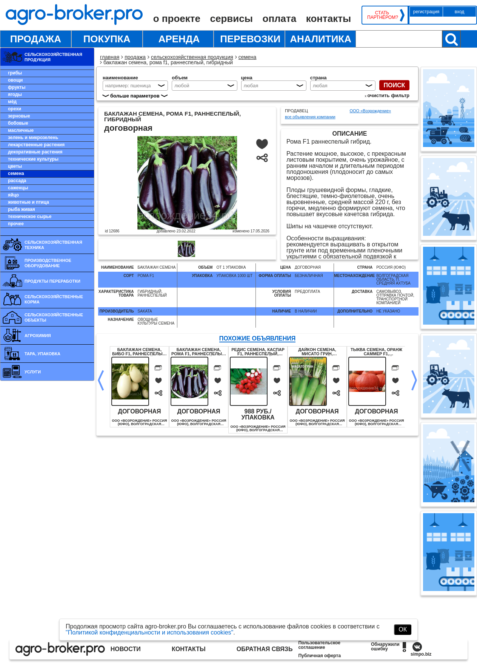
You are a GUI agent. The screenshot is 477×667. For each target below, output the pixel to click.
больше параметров (135, 96)
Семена (16, 173)
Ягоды (15, 94)
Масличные (21, 130)
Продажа (35, 39)
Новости (126, 649)
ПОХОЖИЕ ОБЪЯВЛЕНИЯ (257, 339)
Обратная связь (265, 649)
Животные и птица (28, 202)
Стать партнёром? (382, 15)
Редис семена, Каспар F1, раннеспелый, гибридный (258, 352)
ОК (403, 629)
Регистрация (426, 11)
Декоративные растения (35, 152)
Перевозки (250, 39)
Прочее (16, 223)
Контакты (328, 18)
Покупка (107, 39)
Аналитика (320, 39)
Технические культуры (33, 159)
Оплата (280, 18)
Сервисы (231, 18)
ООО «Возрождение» (370, 111)
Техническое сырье (29, 216)
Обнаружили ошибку (385, 647)
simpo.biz (421, 654)
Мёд (12, 101)
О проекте (176, 18)
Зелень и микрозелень (33, 137)
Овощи (15, 80)
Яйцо (13, 195)
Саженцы (18, 187)
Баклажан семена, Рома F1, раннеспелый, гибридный (198, 352)
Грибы (15, 73)
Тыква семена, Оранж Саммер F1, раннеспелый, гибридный (376, 352)
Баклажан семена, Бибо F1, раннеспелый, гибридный (139, 352)
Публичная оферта (319, 655)
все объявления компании (310, 117)
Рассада (17, 180)
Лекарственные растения (36, 144)
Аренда (179, 39)
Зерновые (19, 116)
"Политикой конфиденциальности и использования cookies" (149, 632)
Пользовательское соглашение (319, 645)
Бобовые (18, 123)
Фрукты (16, 87)
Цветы (15, 166)
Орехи (14, 108)
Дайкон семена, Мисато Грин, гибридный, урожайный (317, 352)
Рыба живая (21, 209)
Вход (460, 11)
